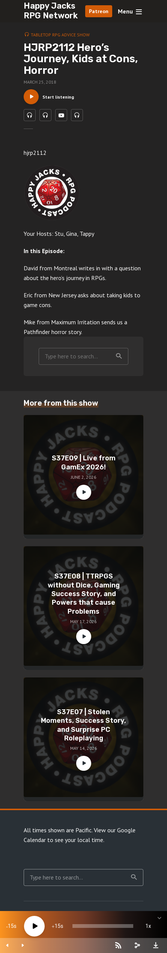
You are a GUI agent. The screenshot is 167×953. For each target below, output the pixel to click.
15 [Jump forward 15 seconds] (57, 926)
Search (118, 356)
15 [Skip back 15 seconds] (11, 926)
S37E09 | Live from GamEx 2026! (84, 462)
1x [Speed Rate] (148, 926)
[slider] (102, 926)
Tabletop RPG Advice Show (60, 34)
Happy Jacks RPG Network (51, 11)
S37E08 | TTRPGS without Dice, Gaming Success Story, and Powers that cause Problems (84, 594)
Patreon (98, 11)
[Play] (34, 926)
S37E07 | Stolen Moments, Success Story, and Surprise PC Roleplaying (83, 725)
